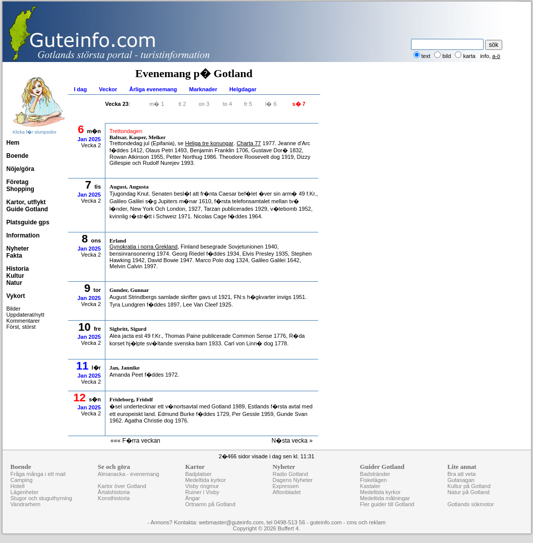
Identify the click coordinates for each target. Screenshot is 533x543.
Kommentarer (23, 321)
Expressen (285, 486)
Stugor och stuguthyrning (41, 498)
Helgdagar (243, 89)
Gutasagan (461, 480)
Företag (18, 182)
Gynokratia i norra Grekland (143, 247)
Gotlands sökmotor (470, 504)
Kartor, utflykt (26, 202)
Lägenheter (25, 492)
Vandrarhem (26, 504)
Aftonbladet (286, 492)
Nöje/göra (20, 168)
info (484, 56)
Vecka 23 (117, 104)
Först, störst (21, 327)
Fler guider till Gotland (387, 504)
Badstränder (375, 474)
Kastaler (370, 486)
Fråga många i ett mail (38, 474)
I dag (80, 89)
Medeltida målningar (385, 498)
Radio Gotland (290, 474)
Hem (13, 142)
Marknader (203, 89)
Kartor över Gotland (122, 486)
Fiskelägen (373, 480)
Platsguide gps (28, 222)
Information (23, 235)
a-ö (496, 56)
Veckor (108, 89)
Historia (18, 268)
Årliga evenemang (153, 89)
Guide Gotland (27, 209)
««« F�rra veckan (135, 440)
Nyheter (18, 248)
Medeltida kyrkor (205, 480)
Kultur (15, 275)
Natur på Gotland (468, 492)
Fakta (14, 255)
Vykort (16, 295)
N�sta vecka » (292, 440)
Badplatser (198, 474)
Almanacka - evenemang (128, 474)
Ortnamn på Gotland (210, 504)
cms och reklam (366, 522)
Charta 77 (248, 143)
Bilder (14, 309)
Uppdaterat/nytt (25, 315)
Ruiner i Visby (202, 492)
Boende (18, 155)
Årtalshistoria (114, 492)
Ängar (192, 498)
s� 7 (298, 104)
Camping (22, 480)
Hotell (18, 486)
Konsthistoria (114, 498)
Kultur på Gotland (469, 486)
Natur (14, 282)
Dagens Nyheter (292, 480)
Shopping (20, 189)
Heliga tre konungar (209, 143)
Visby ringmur (202, 486)
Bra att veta (461, 474)
